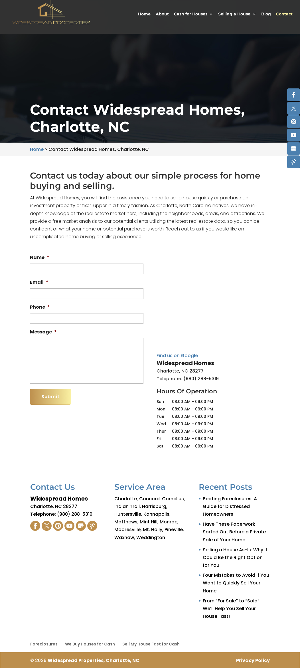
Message (43, 332)
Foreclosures (44, 644)
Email (39, 283)
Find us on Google (177, 355)
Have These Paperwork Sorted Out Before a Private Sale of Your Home (234, 532)
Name (39, 258)
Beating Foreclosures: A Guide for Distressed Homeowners (230, 506)
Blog (266, 14)
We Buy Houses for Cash (90, 644)
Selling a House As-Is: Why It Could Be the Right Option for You (235, 557)
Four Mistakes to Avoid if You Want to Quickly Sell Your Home (236, 583)
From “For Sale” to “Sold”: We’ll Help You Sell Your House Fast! (232, 609)
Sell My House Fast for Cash (151, 644)
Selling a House (234, 14)
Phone (40, 307)
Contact (284, 14)
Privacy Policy (253, 660)
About (162, 14)
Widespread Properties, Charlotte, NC (93, 660)
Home (144, 14)
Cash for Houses (190, 14)
